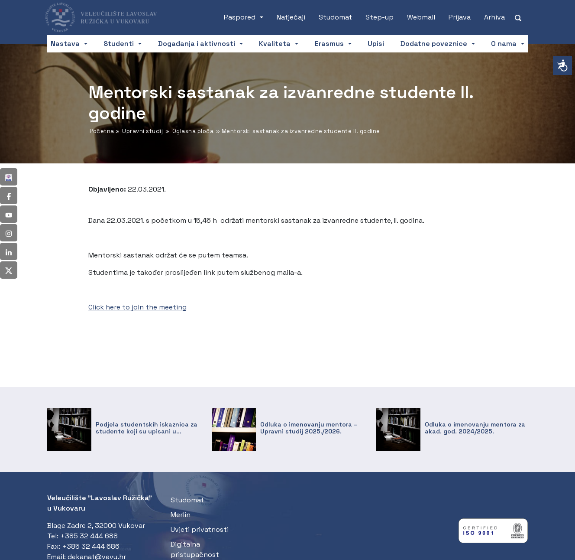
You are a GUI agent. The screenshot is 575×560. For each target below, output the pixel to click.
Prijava (460, 17)
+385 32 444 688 (89, 535)
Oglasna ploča (193, 131)
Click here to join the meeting (137, 307)
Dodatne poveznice (434, 43)
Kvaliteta (275, 43)
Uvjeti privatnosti (200, 529)
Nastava (65, 43)
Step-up (379, 17)
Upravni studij (142, 131)
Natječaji (291, 17)
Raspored (239, 17)
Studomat (335, 17)
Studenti (118, 43)
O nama (504, 43)
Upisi (376, 43)
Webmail (421, 17)
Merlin (181, 514)
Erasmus (329, 43)
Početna (102, 131)
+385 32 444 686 (91, 546)
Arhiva (494, 17)
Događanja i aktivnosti (196, 43)
